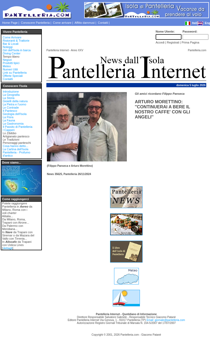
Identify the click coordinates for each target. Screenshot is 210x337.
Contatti (103, 22)
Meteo (7, 66)
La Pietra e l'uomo (14, 104)
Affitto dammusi (85, 22)
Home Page (10, 22)
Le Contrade (11, 107)
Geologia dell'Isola (15, 114)
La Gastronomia (13, 123)
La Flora (8, 117)
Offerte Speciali (13, 75)
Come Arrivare (12, 37)
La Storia (8, 98)
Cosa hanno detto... (15, 146)
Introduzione (11, 91)
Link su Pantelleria (15, 72)
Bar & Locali (10, 43)
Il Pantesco (10, 110)
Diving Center (12, 53)
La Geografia (11, 94)
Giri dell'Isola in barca (17, 50)
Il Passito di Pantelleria (17, 126)
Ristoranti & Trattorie (16, 40)
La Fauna (9, 120)
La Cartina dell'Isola (15, 149)
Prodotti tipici (11, 63)
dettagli (7, 248)
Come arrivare (62, 22)
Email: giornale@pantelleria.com (166, 320)
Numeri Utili (10, 69)
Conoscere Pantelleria (35, 22)
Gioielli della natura (15, 101)
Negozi (7, 59)
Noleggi (8, 47)
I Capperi (9, 130)
